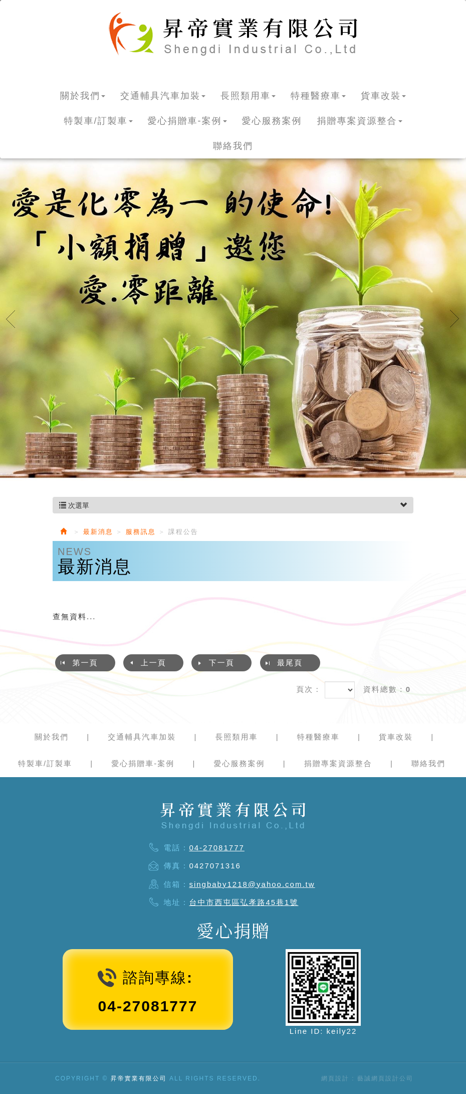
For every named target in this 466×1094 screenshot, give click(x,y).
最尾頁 (290, 662)
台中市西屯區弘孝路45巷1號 (243, 902)
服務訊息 (141, 531)
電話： (176, 847)
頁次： (309, 689)
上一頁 (153, 662)
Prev (11, 318)
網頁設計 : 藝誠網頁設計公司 (367, 1078)
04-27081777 (216, 847)
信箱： (176, 884)
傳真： (176, 865)
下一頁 (222, 662)
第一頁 (85, 662)
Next (455, 318)
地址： (176, 902)
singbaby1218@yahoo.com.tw (252, 884)
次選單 (233, 505)
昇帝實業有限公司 (233, 34)
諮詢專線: (158, 977)
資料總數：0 (387, 689)
